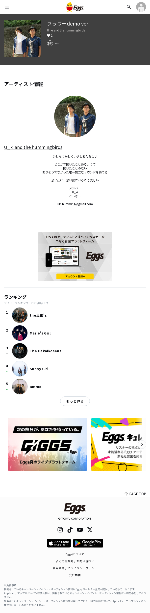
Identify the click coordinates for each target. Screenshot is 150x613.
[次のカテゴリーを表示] (142, 444)
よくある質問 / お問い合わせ (75, 561)
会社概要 (75, 575)
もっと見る (75, 401)
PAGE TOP (135, 493)
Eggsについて (75, 554)
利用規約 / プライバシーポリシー (75, 568)
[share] (50, 43)
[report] (57, 43)
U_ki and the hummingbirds (66, 30)
